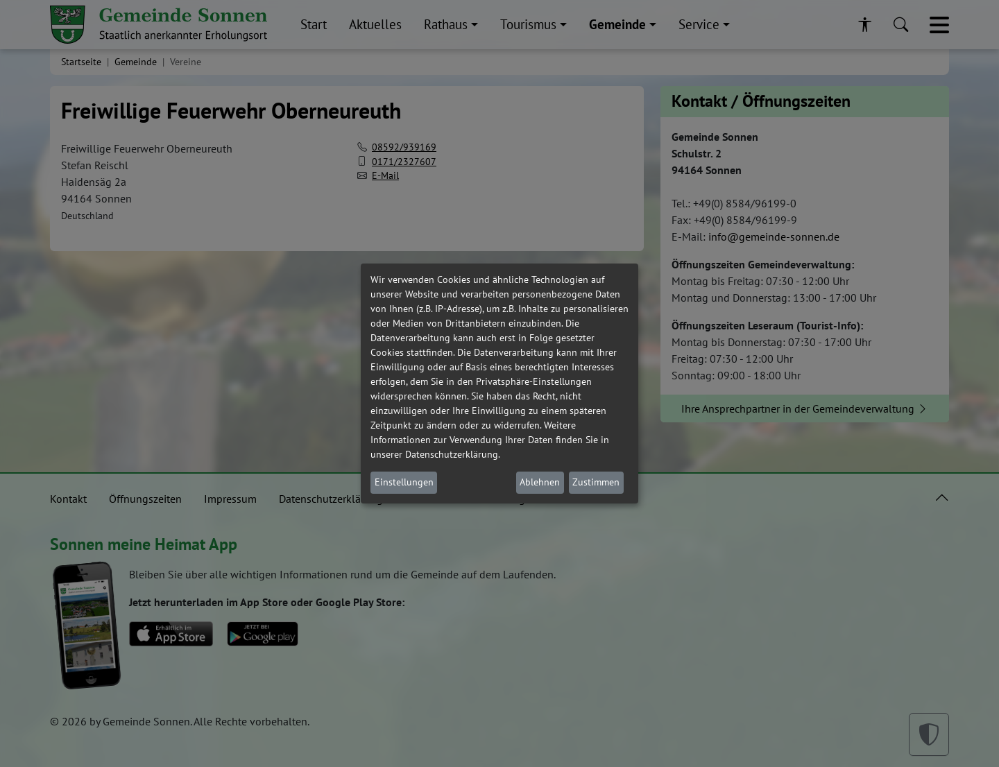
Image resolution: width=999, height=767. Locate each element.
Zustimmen (596, 482)
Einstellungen (404, 482)
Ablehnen (540, 482)
